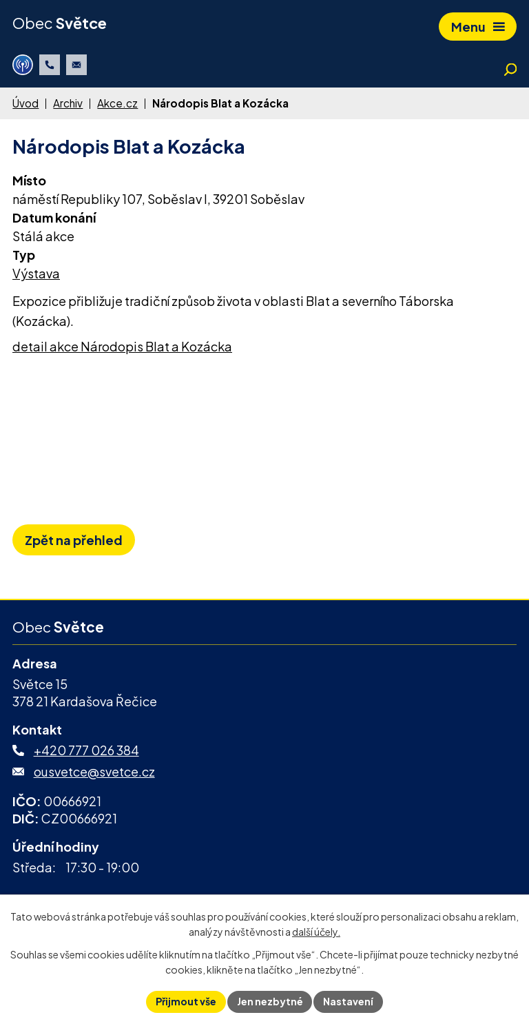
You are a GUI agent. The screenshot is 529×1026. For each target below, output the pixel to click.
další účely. (316, 932)
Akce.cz (117, 103)
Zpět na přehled (74, 540)
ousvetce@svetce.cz (94, 771)
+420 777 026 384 (86, 750)
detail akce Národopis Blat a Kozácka (122, 346)
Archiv (68, 103)
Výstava (36, 273)
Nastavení (349, 1001)
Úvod (25, 103)
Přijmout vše (186, 1001)
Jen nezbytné (270, 1001)
